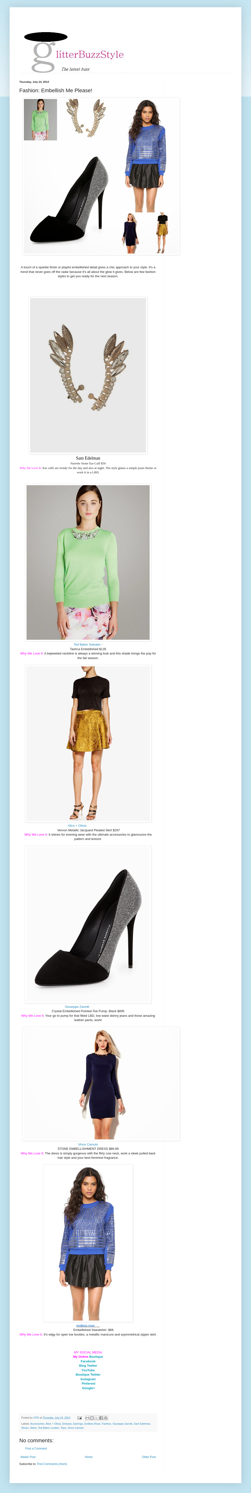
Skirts (33, 1427)
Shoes (25, 1427)
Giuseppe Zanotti (77, 1007)
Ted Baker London (48, 1427)
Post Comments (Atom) (52, 1464)
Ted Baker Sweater (87, 644)
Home (89, 1457)
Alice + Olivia (77, 825)
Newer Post (28, 1457)
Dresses (67, 1423)
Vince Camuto (88, 1144)
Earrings (78, 1423)
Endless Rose (92, 1423)
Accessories (37, 1423)
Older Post (149, 1457)
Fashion (106, 1423)
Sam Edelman (142, 1423)
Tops (63, 1427)
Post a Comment (36, 1448)
